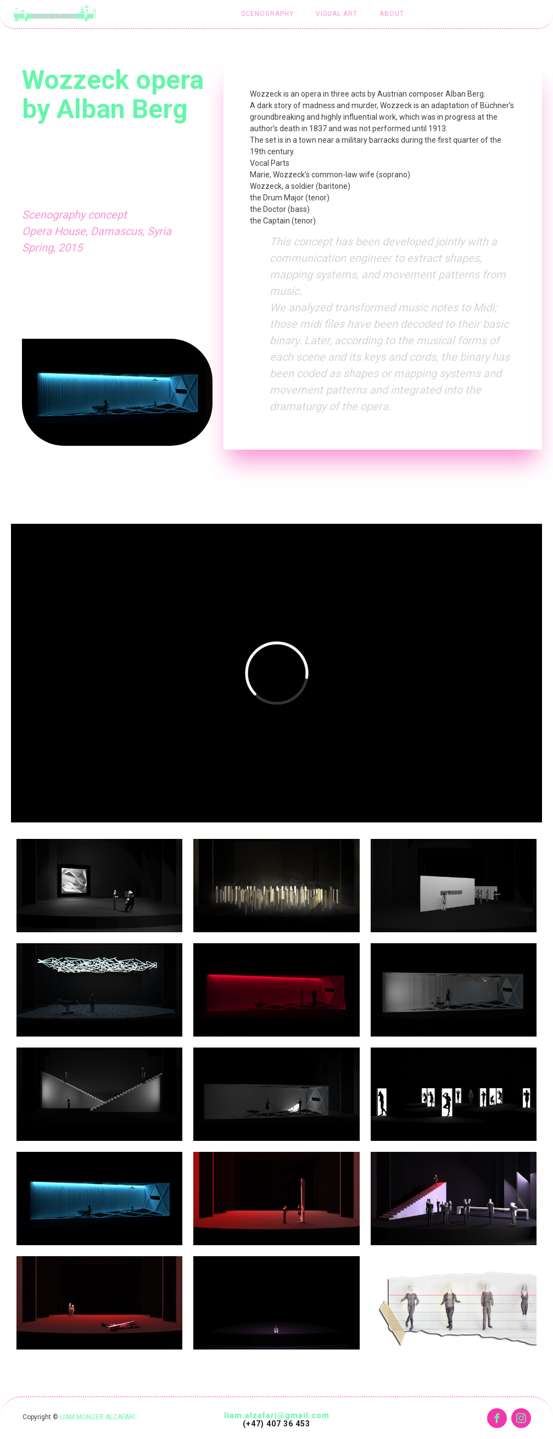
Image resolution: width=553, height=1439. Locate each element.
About (391, 14)
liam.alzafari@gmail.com (276, 1416)
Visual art (337, 14)
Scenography (267, 14)
